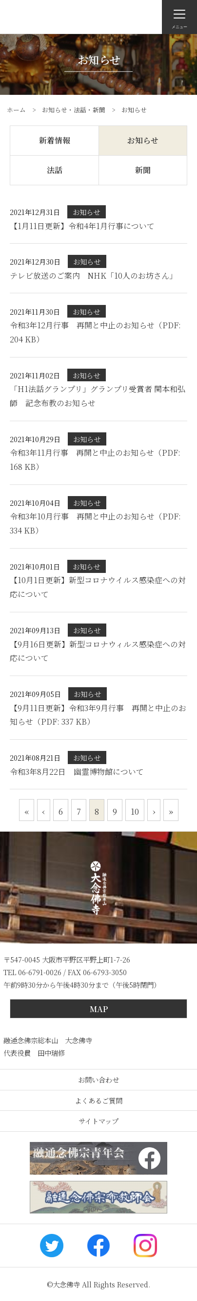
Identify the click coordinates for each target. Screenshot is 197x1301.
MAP (99, 1009)
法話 (54, 170)
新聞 (143, 170)
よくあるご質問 (98, 1100)
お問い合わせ (98, 1079)
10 (135, 811)
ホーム (16, 109)
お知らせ (142, 140)
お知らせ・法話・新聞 (73, 109)
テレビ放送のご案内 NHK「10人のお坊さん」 (93, 275)
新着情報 (54, 140)
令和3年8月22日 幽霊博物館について (77, 771)
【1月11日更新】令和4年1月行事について (86, 226)
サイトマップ (98, 1121)
